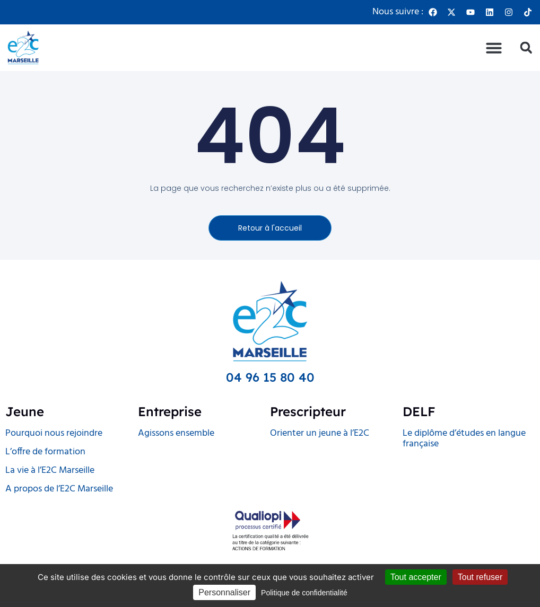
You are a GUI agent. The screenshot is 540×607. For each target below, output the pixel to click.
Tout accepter (415, 577)
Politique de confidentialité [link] (304, 592)
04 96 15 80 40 (270, 377)
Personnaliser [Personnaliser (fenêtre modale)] (224, 592)
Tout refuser (480, 577)
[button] (494, 47)
